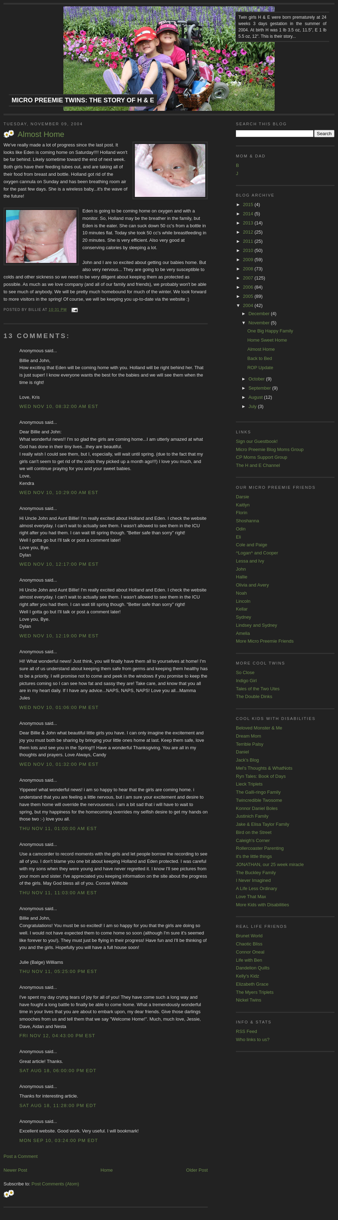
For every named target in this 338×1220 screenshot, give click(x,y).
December (260, 313)
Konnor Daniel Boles (257, 808)
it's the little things (254, 856)
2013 (249, 223)
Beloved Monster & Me (259, 728)
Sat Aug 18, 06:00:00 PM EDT (57, 1070)
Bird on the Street (253, 832)
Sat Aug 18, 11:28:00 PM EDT (57, 1105)
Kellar (242, 609)
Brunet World (249, 935)
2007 (249, 278)
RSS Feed (246, 1031)
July (253, 406)
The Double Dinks (254, 696)
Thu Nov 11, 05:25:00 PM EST (58, 971)
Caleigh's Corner (253, 840)
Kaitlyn (243, 504)
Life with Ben (249, 960)
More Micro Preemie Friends (265, 641)
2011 (249, 241)
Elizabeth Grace (252, 984)
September (260, 388)
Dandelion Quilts (252, 967)
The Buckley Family (256, 872)
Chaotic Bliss (249, 943)
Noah (241, 593)
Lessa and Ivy (250, 561)
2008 (249, 268)
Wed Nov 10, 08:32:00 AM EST (58, 406)
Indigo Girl (246, 680)
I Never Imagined (253, 880)
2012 (249, 232)
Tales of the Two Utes (258, 688)
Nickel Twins (248, 1000)
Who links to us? (252, 1039)
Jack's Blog (247, 760)
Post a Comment (21, 1156)
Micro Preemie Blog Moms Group (269, 449)
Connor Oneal (250, 952)
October (257, 378)
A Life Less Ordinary (256, 888)
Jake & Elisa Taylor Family (262, 824)
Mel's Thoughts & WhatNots (264, 768)
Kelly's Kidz (247, 976)
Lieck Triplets (249, 784)
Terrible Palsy (249, 744)
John (241, 569)
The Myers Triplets (255, 992)
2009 (249, 259)
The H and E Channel (258, 465)
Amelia (243, 633)
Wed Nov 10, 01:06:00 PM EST (59, 707)
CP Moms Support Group (261, 457)
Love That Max (251, 896)
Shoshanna (247, 520)
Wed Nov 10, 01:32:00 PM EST (59, 764)
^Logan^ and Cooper (257, 552)
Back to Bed (259, 358)
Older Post (197, 1170)
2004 (249, 305)
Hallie (242, 576)
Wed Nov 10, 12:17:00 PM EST (59, 564)
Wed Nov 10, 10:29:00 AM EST (58, 492)
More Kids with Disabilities (262, 904)
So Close (245, 672)
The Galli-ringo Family (258, 792)
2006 (249, 287)
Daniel (242, 752)
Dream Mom (248, 736)
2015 (249, 204)
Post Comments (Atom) (55, 1183)
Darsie (242, 496)
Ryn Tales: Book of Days (261, 776)
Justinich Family (252, 816)
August (256, 397)
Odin (240, 528)
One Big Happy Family (270, 330)
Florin (242, 512)
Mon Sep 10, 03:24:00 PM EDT (58, 1140)
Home (107, 1170)
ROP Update (260, 367)
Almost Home (41, 134)
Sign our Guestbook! (257, 441)
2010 (249, 250)
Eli (238, 537)
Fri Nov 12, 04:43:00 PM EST (57, 1035)
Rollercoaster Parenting (260, 848)
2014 (249, 213)
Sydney (243, 617)
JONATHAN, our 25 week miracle (270, 864)
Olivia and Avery (252, 585)
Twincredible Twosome (259, 800)
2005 (249, 296)
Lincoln (243, 601)
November (260, 322)
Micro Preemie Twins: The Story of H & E (83, 100)
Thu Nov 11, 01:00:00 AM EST (58, 828)
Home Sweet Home (267, 340)
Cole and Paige (251, 544)
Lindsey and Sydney (256, 625)
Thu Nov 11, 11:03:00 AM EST (58, 892)
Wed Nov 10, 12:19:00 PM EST (59, 635)
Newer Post (15, 1170)
